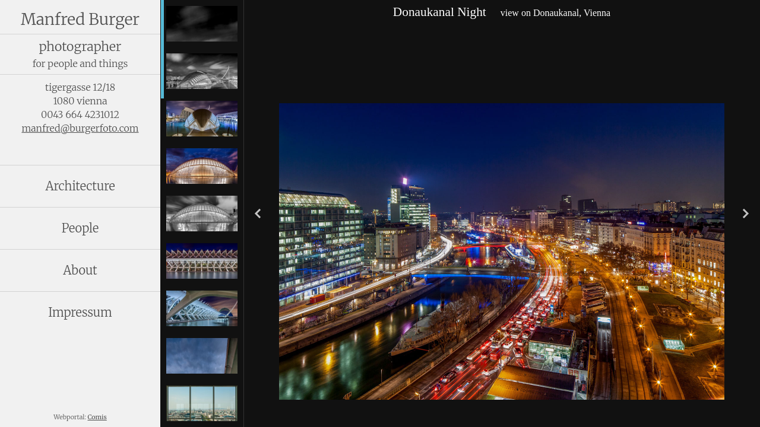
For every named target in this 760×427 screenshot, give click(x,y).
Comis (97, 417)
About (80, 270)
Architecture (80, 186)
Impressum (80, 312)
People (80, 228)
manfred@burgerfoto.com (79, 128)
